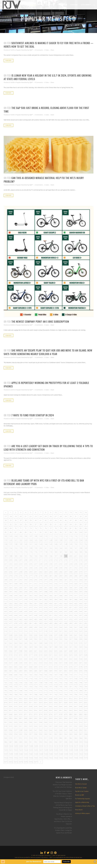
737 (35, 683)
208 (25, 560)
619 (40, 655)
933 (80, 726)
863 (70, 710)
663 (5, 667)
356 (85, 591)
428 (20, 611)
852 (15, 710)
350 (55, 591)
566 (30, 643)
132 (70, 540)
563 (15, 643)
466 (40, 619)
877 (55, 714)
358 (10, 595)
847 (75, 706)
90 (31, 532)
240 (15, 568)
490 (75, 623)
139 (20, 544)
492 (85, 623)
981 (65, 738)
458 (85, 615)
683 (20, 671)
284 (65, 576)
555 (60, 639)
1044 (41, 754)
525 (80, 631)
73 (31, 528)
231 (55, 564)
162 (50, 548)
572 (60, 643)
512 (15, 631)
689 (50, 671)
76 (46, 528)
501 (45, 627)
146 (55, 544)
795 (70, 694)
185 (80, 552)
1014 (61, 746)
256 (10, 572)
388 (75, 599)
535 (45, 635)
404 (70, 603)
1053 (86, 754)
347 (40, 591)
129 (55, 540)
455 (70, 615)
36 (16, 520)
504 (60, 627)
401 (55, 603)
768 (20, 690)
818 (15, 702)
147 (60, 544)
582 (25, 647)
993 (40, 742)
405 (75, 603)
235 (75, 564)
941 (35, 730)
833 (5, 706)
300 (60, 580)
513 (20, 631)
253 (80, 568)
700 (20, 675)
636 (40, 659)
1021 (11, 750)
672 (50, 667)
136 (5, 544)
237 (85, 564)
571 (55, 643)
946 (60, 730)
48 (76, 520)
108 (35, 536)
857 (40, 710)
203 (85, 556)
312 (35, 584)
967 (80, 734)
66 (81, 524)
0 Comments (39, 50)
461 (15, 619)
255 (5, 572)
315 (50, 584)
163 (55, 548)
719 (30, 679)
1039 (16, 754)
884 (5, 718)
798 (85, 694)
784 (15, 694)
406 (80, 603)
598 (20, 651)
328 (30, 588)
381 (40, 599)
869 (15, 714)
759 (60, 686)
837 (25, 706)
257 (15, 572)
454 (65, 615)
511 (10, 631)
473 (75, 619)
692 (65, 671)
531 (25, 635)
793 (60, 694)
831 (80, 702)
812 (70, 698)
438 (70, 611)
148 (65, 544)
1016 (71, 746)
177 (40, 552)
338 (80, 588)
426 (10, 611)
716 (15, 679)
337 (75, 588)
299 (55, 580)
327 (25, 588)
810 (60, 698)
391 (5, 603)
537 (55, 635)
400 (50, 603)
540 (70, 635)
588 (55, 647)
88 (21, 532)
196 (50, 556)
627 (80, 655)
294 (30, 580)
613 (10, 655)
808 (50, 698)
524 (75, 631)
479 (20, 623)
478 (15, 623)
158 (30, 548)
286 (75, 576)
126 (40, 540)
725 (60, 679)
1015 (66, 746)
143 (40, 544)
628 (85, 655)
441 (85, 611)
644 (80, 659)
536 (50, 635)
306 (5, 584)
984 (80, 738)
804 (30, 698)
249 (60, 568)
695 (80, 671)
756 (45, 686)
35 (11, 520)
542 (80, 635)
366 (50, 595)
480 (25, 623)
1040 (21, 754)
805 (35, 698)
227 (35, 564)
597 (15, 651)
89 (26, 532)
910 (50, 722)
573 (65, 643)
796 (75, 694)
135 (85, 540)
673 (55, 667)
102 (5, 536)
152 (85, 544)
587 (50, 647)
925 (40, 726)
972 (20, 738)
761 (70, 686)
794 (65, 694)
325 (15, 588)
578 (5, 647)
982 (70, 738)
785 (20, 694)
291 (15, 580)
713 (85, 675)
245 (40, 568)
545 (10, 639)
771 (35, 690)
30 (71, 516)
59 (46, 524)
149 (70, 544)
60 (51, 524)
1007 (26, 746)
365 (45, 595)
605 (55, 651)
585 (40, 647)
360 (20, 595)
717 (20, 679)
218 (75, 560)
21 (26, 516)
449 (40, 615)
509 (85, 627)
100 (80, 532)
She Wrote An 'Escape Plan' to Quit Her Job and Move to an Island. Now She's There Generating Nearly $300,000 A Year (48, 352)
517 (40, 631)
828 (65, 702)
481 (30, 623)
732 (10, 683)
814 (80, 698)
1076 (31, 762)
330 (40, 588)
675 (65, 667)
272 (5, 576)
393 (15, 603)
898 (75, 718)
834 (10, 706)
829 (70, 702)
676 (70, 667)
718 (25, 679)
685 (30, 671)
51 (6, 524)
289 (5, 580)
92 (41, 532)
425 (5, 611)
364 (40, 595)
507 (75, 627)
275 (20, 576)
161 (45, 548)
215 (60, 560)
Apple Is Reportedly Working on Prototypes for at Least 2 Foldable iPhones (46, 384)
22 (31, 516)
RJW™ (31, 50)
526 (85, 631)
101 (85, 532)
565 (25, 643)
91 (36, 532)
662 (85, 663)
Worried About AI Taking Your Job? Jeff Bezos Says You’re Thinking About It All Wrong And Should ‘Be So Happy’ (62, 806)
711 (75, 675)
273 (10, 576)
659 (70, 663)
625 (70, 655)
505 (65, 627)
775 (55, 690)
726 (65, 679)
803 (25, 698)
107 (30, 536)
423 (80, 607)
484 (45, 623)
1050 (71, 754)
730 (85, 679)
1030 (56, 750)
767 (15, 690)
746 (80, 683)
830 (75, 702)
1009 (36, 746)
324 (10, 588)
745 (75, 683)
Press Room (79, 810)
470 (60, 619)
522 (65, 631)
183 (70, 552)
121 (15, 540)
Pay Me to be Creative (81, 791)
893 (50, 718)
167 (75, 548)
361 (25, 595)
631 (15, 659)
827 (60, 702)
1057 (21, 758)
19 (16, 516)
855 (30, 710)
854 (25, 710)
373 (85, 595)
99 (76, 532)
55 (26, 524)
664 (10, 667)
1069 (81, 758)
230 (50, 564)
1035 (81, 750)
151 (80, 544)
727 (70, 679)
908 (40, 722)
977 (45, 738)
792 (55, 694)
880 (70, 714)
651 (30, 663)
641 (65, 659)
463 (25, 619)
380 (35, 599)
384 (55, 599)
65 (76, 524)
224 (20, 564)
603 (45, 651)
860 (55, 710)
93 (46, 532)
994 (45, 742)
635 (35, 659)
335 (65, 588)
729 (80, 679)
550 (35, 639)
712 (80, 675)
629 (5, 659)
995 (50, 742)
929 (60, 726)
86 (11, 532)
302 (70, 580)
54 (21, 524)
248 (55, 568)
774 (50, 690)
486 (55, 623)
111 (50, 536)
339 (85, 588)
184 (75, 552)
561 (5, 643)
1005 (16, 746)
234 (70, 564)
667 (25, 667)
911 (55, 722)
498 (30, 627)
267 (65, 572)
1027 (41, 750)
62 (61, 524)
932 (75, 726)
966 (75, 734)
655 (50, 663)
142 (35, 544)
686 (35, 671)
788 (35, 694)
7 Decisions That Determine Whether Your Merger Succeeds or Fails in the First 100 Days (62, 784)
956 (25, 734)
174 (25, 552)
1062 (46, 758)
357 (5, 595)
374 (5, 599)
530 (20, 635)
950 (80, 730)
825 (50, 702)
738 (40, 683)
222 (10, 564)
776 (60, 690)
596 (10, 651)
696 (85, 671)
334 (60, 588)
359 (15, 595)
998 (65, 742)
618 (35, 655)
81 (71, 528)
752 (25, 686)
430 (30, 611)
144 (45, 544)
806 (40, 698)
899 (80, 718)
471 (65, 619)
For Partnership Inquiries (82, 799)
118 (85, 536)
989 (20, 742)
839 (35, 706)
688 (45, 671)
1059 (31, 758)
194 (40, 556)
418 (55, 607)
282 (55, 576)
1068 (76, 758)
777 (65, 690)
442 (5, 615)
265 (55, 572)
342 (15, 591)
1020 (6, 750)
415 (40, 607)
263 (45, 572)
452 (55, 615)
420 (65, 607)
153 (5, 548)
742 (60, 683)
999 (70, 742)
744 (70, 683)
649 (20, 663)
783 (10, 694)
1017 (76, 746)
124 (30, 540)
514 (25, 631)
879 (65, 714)
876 (50, 714)
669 (35, 667)
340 (5, 591)
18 (11, 516)
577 (85, 643)
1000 (76, 742)
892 (45, 718)
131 (65, 540)
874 (40, 714)
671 (45, 667)
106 (25, 536)
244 (35, 568)
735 (25, 683)
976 (40, 738)
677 (75, 667)
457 (80, 615)
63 (66, 524)
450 (45, 615)
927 (50, 726)
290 (10, 580)
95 (56, 532)
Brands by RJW (79, 795)
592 (75, 647)
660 (75, 663)
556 (65, 639)
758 (55, 686)
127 (45, 540)
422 (75, 607)
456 (75, 615)
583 (30, 647)
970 (10, 738)
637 (45, 659)
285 (70, 576)
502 (50, 627)
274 (15, 576)
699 (15, 675)
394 (20, 603)
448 (35, 615)
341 (10, 591)
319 (70, 584)
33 (86, 516)
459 (5, 619)
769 (25, 690)
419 (60, 607)
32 (81, 516)
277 (30, 576)
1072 (11, 762)
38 (26, 520)
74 (36, 528)
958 (35, 734)
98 (71, 532)
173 (20, 552)
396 (30, 603)
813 (75, 698)
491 (80, 623)
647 (10, 663)
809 (55, 698)
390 (85, 599)
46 (66, 520)
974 (30, 738)
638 (50, 659)
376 (15, 599)
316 (55, 584)
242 (25, 568)
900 (85, 718)
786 (25, 694)
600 (30, 651)
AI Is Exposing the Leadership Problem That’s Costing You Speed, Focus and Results (63, 830)
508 (80, 627)
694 (75, 671)
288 (85, 576)
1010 (41, 746)
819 (20, 702)
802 (20, 698)
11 (61, 512)
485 (50, 623)
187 (5, 556)
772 (40, 690)
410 (15, 607)
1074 (21, 762)
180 (55, 552)
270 (80, 572)
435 (55, 611)
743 (65, 683)
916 (80, 722)
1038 (11, 754)
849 (85, 706)
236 (80, 564)
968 (85, 734)
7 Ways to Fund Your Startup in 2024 (32, 415)
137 (10, 544)
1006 (21, 746)
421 (70, 607)
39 (31, 520)
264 (50, 572)
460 (10, 619)
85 (6, 532)
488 (65, 623)
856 (35, 710)
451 (50, 615)
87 (16, 532)
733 (15, 683)
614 (15, 655)
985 (85, 738)
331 (45, 588)
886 (15, 718)
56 (31, 524)
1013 (56, 746)
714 (5, 679)
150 (75, 544)
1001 (81, 742)
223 (15, 564)
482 (35, 623)
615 (20, 655)
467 (45, 619)
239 (10, 568)
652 (35, 663)
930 (65, 726)
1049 (66, 754)
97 (66, 532)
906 (30, 722)
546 (15, 639)
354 (75, 591)
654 (45, 663)
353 (70, 591)
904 (20, 722)
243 (30, 568)
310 (25, 584)
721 (40, 679)
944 (50, 730)
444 (15, 615)
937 (15, 730)
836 (20, 706)
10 (56, 512)
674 (60, 667)
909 (45, 722)
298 (50, 580)
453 (60, 615)
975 (35, 738)
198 (60, 556)
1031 (61, 750)
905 (25, 722)
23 (36, 516)
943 (45, 730)
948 (70, 730)
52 (11, 524)
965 (70, 734)
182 (65, 552)
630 (10, 659)
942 (40, 730)
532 (30, 635)
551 (40, 639)
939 (25, 730)
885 (10, 718)
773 (45, 690)
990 (25, 742)
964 (65, 734)
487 (60, 623)
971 (15, 738)
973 (25, 738)
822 (35, 702)
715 (10, 679)
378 (25, 599)
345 (30, 591)
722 (45, 679)
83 (81, 528)
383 (50, 599)
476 (5, 623)
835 (15, 706)
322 (85, 584)
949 (75, 730)
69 (11, 528)
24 (41, 516)
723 (50, 679)
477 (10, 623)
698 (10, 675)
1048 (61, 754)
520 (55, 631)
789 (40, 694)
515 (30, 631)
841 (45, 706)
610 (80, 651)
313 (40, 584)
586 (45, 647)
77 (51, 528)
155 (15, 548)
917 (85, 722)
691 (60, 671)
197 (55, 556)
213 (50, 560)
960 (45, 734)
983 (75, 738)
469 (55, 619)
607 (65, 651)
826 (55, 702)
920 (15, 726)
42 (46, 520)
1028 (46, 750)
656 (55, 663)
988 (15, 742)
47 (71, 520)
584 (35, 647)
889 (30, 718)
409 (10, 607)
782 (5, 694)
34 (6, 520)
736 (30, 683)
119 (5, 540)
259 (25, 572)
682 (15, 671)
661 (80, 663)
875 (45, 714)
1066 (66, 758)
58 (41, 524)
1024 (26, 750)
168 (80, 548)
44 (56, 520)
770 (30, 690)
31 (76, 516)
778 (70, 690)
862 (65, 710)
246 (45, 568)
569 (45, 643)
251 (70, 568)
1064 (56, 758)
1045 (46, 754)
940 (30, 730)
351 (60, 591)
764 (85, 686)
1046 (51, 754)
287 (80, 576)
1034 (76, 750)
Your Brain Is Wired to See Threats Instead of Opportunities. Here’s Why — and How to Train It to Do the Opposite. (63, 819)
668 (30, 667)
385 (60, 599)
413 (30, 607)
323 (5, 588)
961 (50, 734)
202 (80, 556)
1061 (41, 758)
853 (20, 710)
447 (30, 615)
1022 (16, 750)
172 (15, 552)
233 (65, 564)
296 (40, 580)
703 (35, 675)
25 (46, 516)
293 (25, 580)
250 (65, 568)
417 (50, 607)
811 (65, 698)
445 (20, 615)
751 (20, 686)
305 (85, 580)
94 (51, 532)
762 (75, 686)
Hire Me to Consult (81, 784)
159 (35, 548)
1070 (86, 758)
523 (70, 631)
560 (85, 639)
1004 (11, 746)
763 (80, 686)
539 (65, 635)
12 (66, 512)
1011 (46, 746)
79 (61, 528)
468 (50, 619)
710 (70, 675)
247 (50, 568)
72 (26, 528)
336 (70, 588)
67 (86, 524)
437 (65, 611)
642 (70, 659)
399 (45, 603)
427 (15, 611)
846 (70, 706)
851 (10, 710)
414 (35, 607)
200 (70, 556)
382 (45, 599)
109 (40, 536)
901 (5, 722)
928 (55, 726)
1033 (71, 750)
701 (25, 675)
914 (70, 722)
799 (5, 698)
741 (55, 683)
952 (5, 734)
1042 (31, 754)
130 (60, 540)
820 (25, 702)
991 (30, 742)
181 (60, 552)
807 (45, 698)
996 (55, 742)
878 (60, 714)
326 (20, 588)
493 (5, 627)
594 (85, 647)
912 (60, 722)
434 (50, 611)
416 (45, 607)
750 (15, 686)
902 (10, 722)
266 (60, 572)
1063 (51, 758)
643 (75, 659)
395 (25, 603)
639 (55, 659)
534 (40, 635)
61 (56, 524)
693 (70, 671)
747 (85, 683)
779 (75, 690)
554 (55, 639)
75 (41, 528)
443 (10, 615)
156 (20, 548)
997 (60, 742)
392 (10, 603)
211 (40, 560)
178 (45, 552)
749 (10, 686)
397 (35, 603)
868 (10, 714)
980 (60, 738)
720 (35, 679)
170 (5, 552)
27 (56, 516)
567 (35, 643)
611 (85, 651)
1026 (36, 750)
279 (40, 576)
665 (15, 667)
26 (51, 516)
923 (30, 726)
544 (5, 639)
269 (75, 572)
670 (40, 667)
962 (55, 734)
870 (20, 714)
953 (10, 734)
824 (45, 702)
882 (80, 714)
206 (15, 560)
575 (75, 643)
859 (50, 710)
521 (60, 631)
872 (30, 714)
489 (70, 623)
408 (5, 607)
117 (80, 536)
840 (40, 706)
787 (30, 694)
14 (76, 512)
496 (20, 627)
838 (30, 706)
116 (75, 536)
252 (75, 568)
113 (60, 536)
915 (75, 722)
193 (35, 556)
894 (55, 718)
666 (20, 667)
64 (71, 524)
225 (25, 564)
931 (70, 726)
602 (40, 651)
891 (40, 718)
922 (25, 726)
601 (35, 651)
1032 (66, 750)
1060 (36, 758)
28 (61, 516)
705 (45, 675)
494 (10, 627)
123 (25, 540)
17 (6, 516)
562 (10, 643)
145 (50, 544)
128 (50, 540)
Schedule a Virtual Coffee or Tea (85, 806)
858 (45, 710)
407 (85, 603)
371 (75, 595)
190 (20, 556)
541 (75, 635)
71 (21, 528)
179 (50, 552)
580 (15, 647)
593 (80, 647)
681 (10, 671)
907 (35, 722)
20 (21, 516)
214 (55, 560)
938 (20, 730)
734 (20, 683)
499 (35, 627)
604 (50, 651)
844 (60, 706)
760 (65, 686)
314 (45, 584)
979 (55, 738)
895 (60, 718)
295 (35, 580)
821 (30, 702)
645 (85, 659)
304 (80, 580)
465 (35, 619)
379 (30, 599)
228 (40, 564)
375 (10, 599)
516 (35, 631)
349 (50, 591)
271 (85, 572)
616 (25, 655)
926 (45, 726)
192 (30, 556)
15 (81, 512)
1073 (16, 762)
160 (40, 548)
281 (50, 576)
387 (70, 599)
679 (85, 667)
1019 (86, 746)
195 (45, 556)
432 (40, 611)
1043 (36, 754)
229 (45, 564)
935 (5, 730)
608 (70, 651)
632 (20, 659)
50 (86, 520)
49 (81, 520)
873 (35, 714)
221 (5, 564)
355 (80, 591)
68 (6, 528)
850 (5, 710)
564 (20, 643)
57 (36, 524)
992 (35, 742)
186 (85, 552)
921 (20, 726)
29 (66, 516)
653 (40, 663)
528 (10, 635)
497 (25, 627)
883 (85, 714)
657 (60, 663)
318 (65, 584)
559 (80, 639)
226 (30, 564)
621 (50, 655)
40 (36, 520)
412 (25, 607)
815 (85, 698)
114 (65, 536)
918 (5, 726)
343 (20, 591)
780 (80, 690)
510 (5, 631)
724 (55, 679)
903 (15, 722)
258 (20, 572)
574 (70, 643)
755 (40, 686)
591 (70, 647)
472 (70, 619)
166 (70, 548)
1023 (21, 750)
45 (61, 520)
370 (70, 595)
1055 (11, 758)
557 (70, 639)
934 (85, 726)
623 (60, 655)
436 (60, 611)
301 (65, 580)
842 (50, 706)
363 (35, 595)
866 (85, 710)
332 (50, 588)
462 (20, 619)
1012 (51, 746)
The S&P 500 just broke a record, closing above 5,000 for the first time (46, 109)
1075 (26, 762)
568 (40, 643)
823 (40, 702)
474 (80, 619)
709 (65, 675)
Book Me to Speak (81, 788)
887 (20, 718)
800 (10, 698)
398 (40, 603)
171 (10, 552)
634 (30, 659)
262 (40, 572)
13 (71, 512)
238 (5, 568)
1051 (76, 754)
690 (55, 671)
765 (5, 690)
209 (30, 560)
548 (25, 639)
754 (35, 686)
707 (55, 675)
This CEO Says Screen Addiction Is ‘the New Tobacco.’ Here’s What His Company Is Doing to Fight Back (62, 794)
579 (10, 647)
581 (20, 647)
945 (55, 730)
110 (45, 536)
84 (86, 528)
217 (70, 560)
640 (60, 659)
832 (85, 702)
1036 (86, 750)
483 (40, 623)
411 (20, 607)
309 (20, 584)
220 (85, 560)
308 (15, 584)
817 (10, 702)
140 (25, 544)
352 (65, 591)
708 (60, 675)
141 (30, 544)
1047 (56, 754)
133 (75, 540)
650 (25, 663)
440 (80, 611)
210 (35, 560)
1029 (51, 750)
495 (15, 627)
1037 (6, 754)
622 (55, 655)
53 (16, 524)
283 (60, 576)
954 (15, 734)
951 (85, 730)
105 (20, 536)
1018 (81, 746)
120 (10, 540)
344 (25, 591)
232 (60, 564)
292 (20, 580)
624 (65, 655)
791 (50, 694)
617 (30, 655)
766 (10, 690)
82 (76, 528)
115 (70, 536)
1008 (31, 746)
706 (50, 675)
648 (15, 663)
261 (35, 572)
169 (85, 548)
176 (35, 552)
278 (35, 576)
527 (5, 635)
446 (25, 615)
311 (30, 584)
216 (65, 560)
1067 (71, 758)
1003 (6, 746)
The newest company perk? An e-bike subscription (40, 321)
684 (25, 671)
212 (45, 560)
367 (55, 595)
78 (56, 528)
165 (65, 548)
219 (80, 560)
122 (20, 540)
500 (40, 627)
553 (50, 639)
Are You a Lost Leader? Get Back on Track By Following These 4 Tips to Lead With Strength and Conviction (48, 447)
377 (20, 599)
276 (25, 576)
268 (70, 572)
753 (30, 686)
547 (20, 639)
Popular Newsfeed (21, 50)
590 (65, 647)
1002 (86, 742)
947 (65, 730)
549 (30, 639)
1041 (26, 754)
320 (75, 584)
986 (5, 742)
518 (45, 631)
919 (10, 726)
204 (5, 560)
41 (41, 520)
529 (15, 635)
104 (15, 536)
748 (5, 686)
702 (30, 675)
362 (30, 595)
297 (45, 580)
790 (45, 694)
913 (65, 722)
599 (25, 651)
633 (25, 659)
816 (5, 702)
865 (80, 710)
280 (45, 576)
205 (10, 560)
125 (35, 540)
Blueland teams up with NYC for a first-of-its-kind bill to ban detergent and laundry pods (44, 482)
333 (55, 588)
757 (50, 686)
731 (5, 683)
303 (75, 580)
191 (25, 556)
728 (75, 679)
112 (55, 536)
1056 (16, 758)
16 (86, 512)
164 (60, 548)
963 (60, 734)
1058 (26, 758)
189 (15, 556)
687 (40, 671)
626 (75, 655)
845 (65, 706)
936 (10, 730)
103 (10, 536)
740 (50, 683)
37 (21, 520)
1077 (36, 762)
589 (60, 647)
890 (35, 718)
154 (10, 548)
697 (5, 675)
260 (30, 572)
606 (60, 651)
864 (75, 710)
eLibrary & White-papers (82, 813)
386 (65, 599)
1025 (31, 750)
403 (65, 603)
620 (45, 655)
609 (75, 651)
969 (5, 738)
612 (5, 655)
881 (75, 714)
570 (50, 643)
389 (80, 599)
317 (60, 584)
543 (85, 635)
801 (15, 698)
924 (35, 726)
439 (75, 611)
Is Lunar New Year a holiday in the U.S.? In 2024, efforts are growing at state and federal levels (47, 77)
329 (35, 588)
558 (75, 639)
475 (85, 619)
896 (65, 718)
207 (20, 560)
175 (30, 552)
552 (45, 639)
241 (20, 568)
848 (80, 706)
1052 (81, 754)
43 (51, 520)
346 (35, 591)
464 (30, 619)
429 (25, 611)
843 (55, 706)
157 (25, 548)
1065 (61, 758)
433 (45, 611)
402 (60, 603)
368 (60, 595)
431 (35, 611)
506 (70, 627)
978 (50, 738)
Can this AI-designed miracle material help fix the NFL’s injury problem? (44, 179)
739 (45, 683)
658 (65, 663)
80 (66, 528)
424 (85, 607)
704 (40, 675)
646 (5, 663)
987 (10, 742)
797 (80, 694)
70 (16, 528)
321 (80, 584)
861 (60, 710)
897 (70, 718)
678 (80, 667)
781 (85, 690)
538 (60, 635)
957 (30, 734)
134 (80, 540)
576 (80, 643)
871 (25, 714)
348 (45, 591)
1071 (6, 762)
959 (40, 734)
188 (10, 556)
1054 (6, 758)
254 (85, 568)
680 (5, 671)
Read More (8, 60)
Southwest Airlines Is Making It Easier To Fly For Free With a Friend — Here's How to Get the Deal (48, 44)
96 (61, 532)
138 (15, 544)
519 (50, 631)
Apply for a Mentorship (82, 802)
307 (10, 584)
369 (65, 595)
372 (80, 595)
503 (55, 627)
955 (20, 734)
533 (35, 635)
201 (75, 556)
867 (5, 714)
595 (5, 651)
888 (25, 718)
